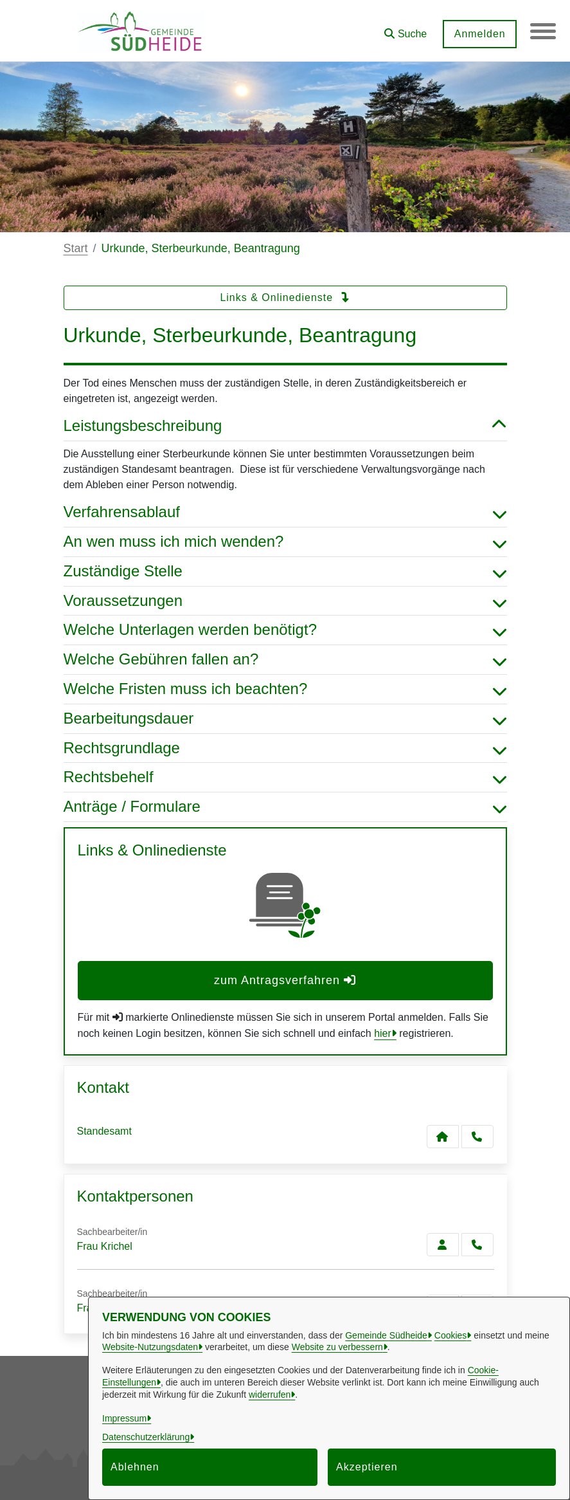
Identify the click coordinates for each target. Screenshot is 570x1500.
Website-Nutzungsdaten (150, 1347)
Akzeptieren (367, 1466)
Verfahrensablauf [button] (285, 512)
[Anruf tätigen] (477, 1136)
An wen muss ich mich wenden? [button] (285, 542)
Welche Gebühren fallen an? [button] (285, 659)
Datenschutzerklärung (146, 1437)
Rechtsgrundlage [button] (285, 748)
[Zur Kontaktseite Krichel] (443, 1244)
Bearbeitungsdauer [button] (285, 718)
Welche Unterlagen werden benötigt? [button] (285, 630)
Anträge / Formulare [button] (285, 807)
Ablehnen (135, 1466)
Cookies (450, 1335)
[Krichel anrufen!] (477, 1244)
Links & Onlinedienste (285, 297)
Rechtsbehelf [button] (285, 777)
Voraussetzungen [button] (285, 601)
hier (382, 1033)
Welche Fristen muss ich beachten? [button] (285, 689)
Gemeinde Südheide (386, 1335)
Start (76, 248)
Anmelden (479, 33)
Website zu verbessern (337, 1347)
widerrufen (269, 1394)
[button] (405, 29)
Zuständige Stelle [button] (285, 571)
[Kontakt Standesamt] (443, 1136)
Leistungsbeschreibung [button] (285, 426)
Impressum (124, 1418)
